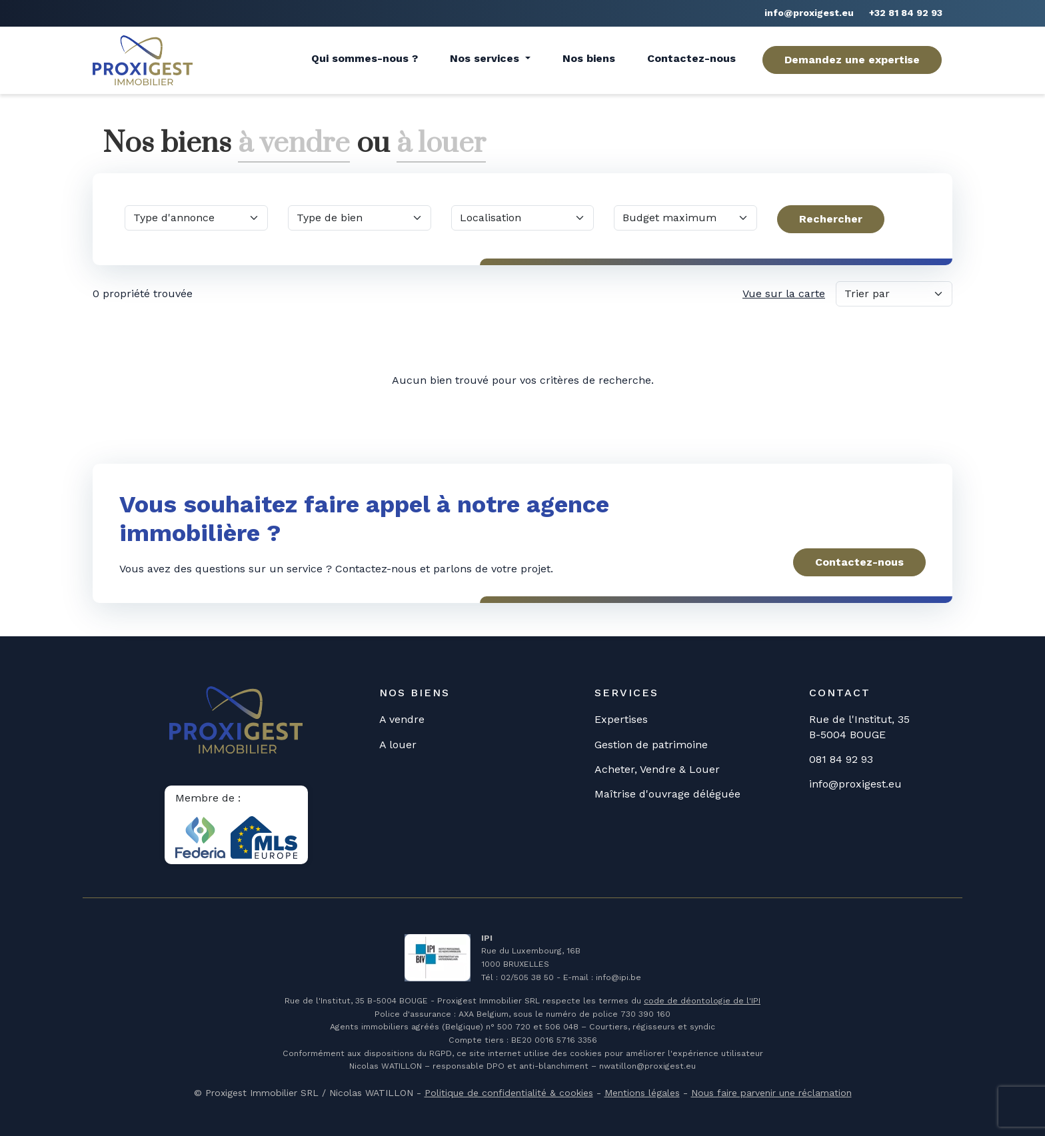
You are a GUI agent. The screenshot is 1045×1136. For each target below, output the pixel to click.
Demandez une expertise (852, 59)
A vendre (402, 719)
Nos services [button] (486, 58)
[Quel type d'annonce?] (196, 217)
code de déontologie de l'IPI (702, 1000)
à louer (443, 143)
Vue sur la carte (783, 292)
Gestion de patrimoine (651, 744)
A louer (398, 744)
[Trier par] (894, 293)
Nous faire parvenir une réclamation (771, 1092)
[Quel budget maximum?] (685, 217)
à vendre (294, 143)
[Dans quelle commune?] (522, 217)
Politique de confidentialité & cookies (509, 1092)
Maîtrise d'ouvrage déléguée (667, 794)
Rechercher (830, 218)
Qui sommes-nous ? (364, 58)
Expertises (621, 719)
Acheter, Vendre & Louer (657, 768)
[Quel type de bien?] (359, 217)
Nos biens (588, 58)
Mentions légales (642, 1092)
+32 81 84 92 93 (905, 12)
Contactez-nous (691, 58)
